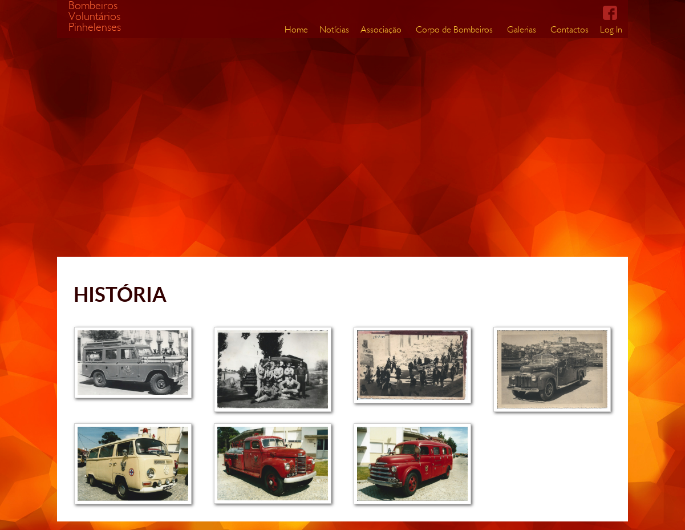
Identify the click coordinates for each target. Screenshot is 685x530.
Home (296, 29)
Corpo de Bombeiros (454, 29)
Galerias (521, 29)
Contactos (569, 29)
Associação (381, 29)
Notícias (334, 29)
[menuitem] (296, 29)
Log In (611, 29)
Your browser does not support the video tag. (313, 128)
